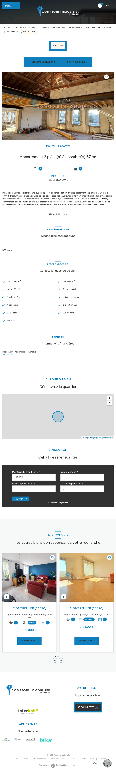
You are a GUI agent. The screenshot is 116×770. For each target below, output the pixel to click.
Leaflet (84, 438)
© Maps (93, 438)
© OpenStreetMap (106, 438)
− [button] (110, 403)
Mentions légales (57, 759)
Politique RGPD (87, 759)
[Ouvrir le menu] (11, 5)
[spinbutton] (82, 488)
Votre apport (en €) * (23, 483)
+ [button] (110, 398)
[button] (61, 660)
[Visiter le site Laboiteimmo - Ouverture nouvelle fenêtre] (63, 766)
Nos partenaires (39, 759)
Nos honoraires (22, 759)
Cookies (103, 759)
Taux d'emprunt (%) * (71, 483)
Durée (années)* (69, 471)
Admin (73, 759)
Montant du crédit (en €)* (26, 471)
